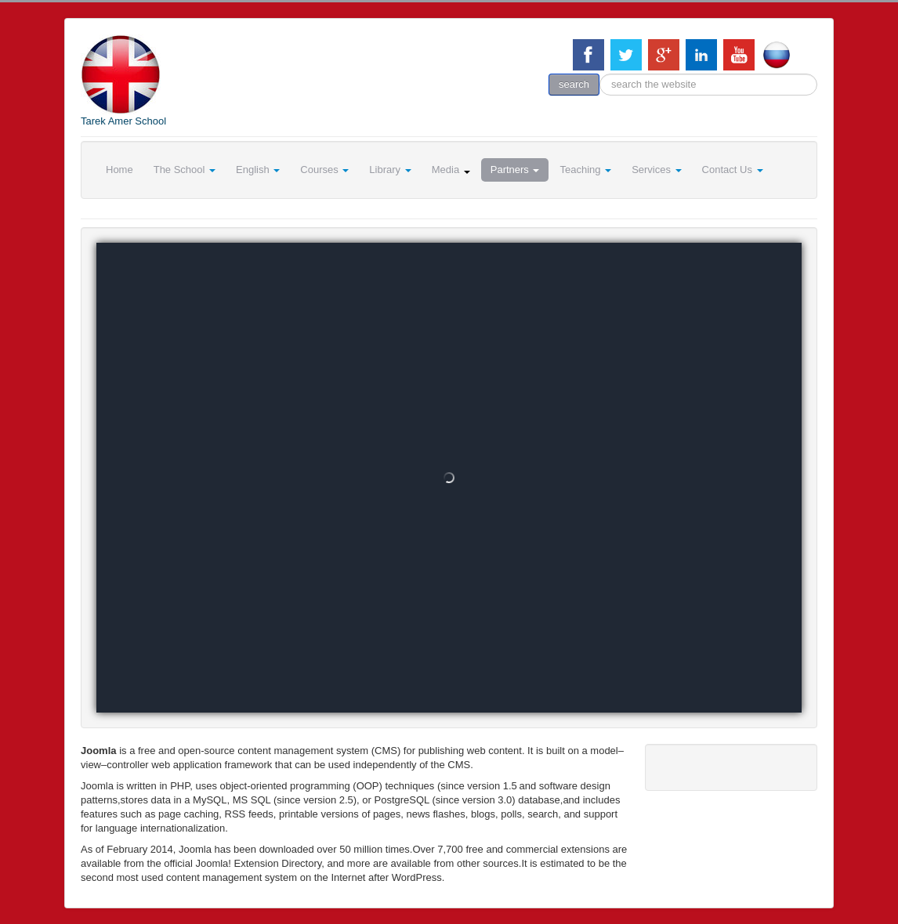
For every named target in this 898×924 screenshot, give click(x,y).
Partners (515, 169)
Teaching (585, 169)
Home (119, 169)
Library (390, 169)
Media (451, 169)
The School (184, 169)
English (258, 169)
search (574, 84)
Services (656, 169)
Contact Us (732, 169)
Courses (324, 169)
